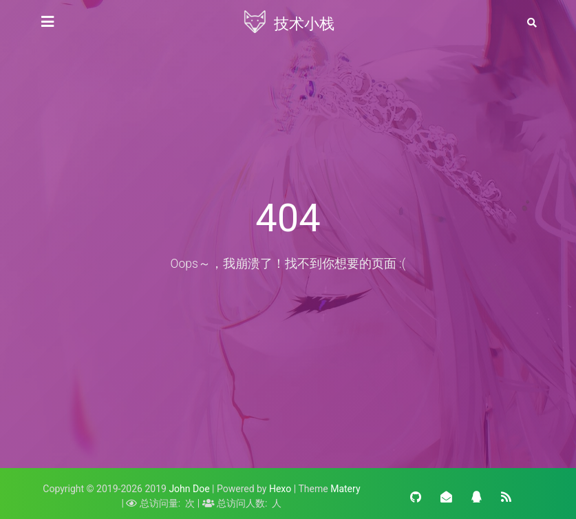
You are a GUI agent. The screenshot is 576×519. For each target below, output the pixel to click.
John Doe (189, 488)
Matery (345, 488)
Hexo (280, 488)
